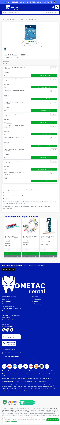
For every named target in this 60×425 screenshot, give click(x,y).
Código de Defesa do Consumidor (11, 308)
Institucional (5, 299)
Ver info (53, 67)
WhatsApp (5, 311)
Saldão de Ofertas (37, 304)
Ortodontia (10, 19)
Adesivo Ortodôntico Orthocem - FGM (47, 237)
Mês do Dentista (36, 299)
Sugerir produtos (8, 269)
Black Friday (35, 301)
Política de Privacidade (8, 320)
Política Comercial (7, 304)
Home (4, 19)
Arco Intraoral (19, 19)
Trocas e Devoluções (8, 306)
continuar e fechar (53, 419)
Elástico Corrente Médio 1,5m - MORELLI (30, 237)
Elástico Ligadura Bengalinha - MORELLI (11, 237)
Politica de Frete (6, 301)
